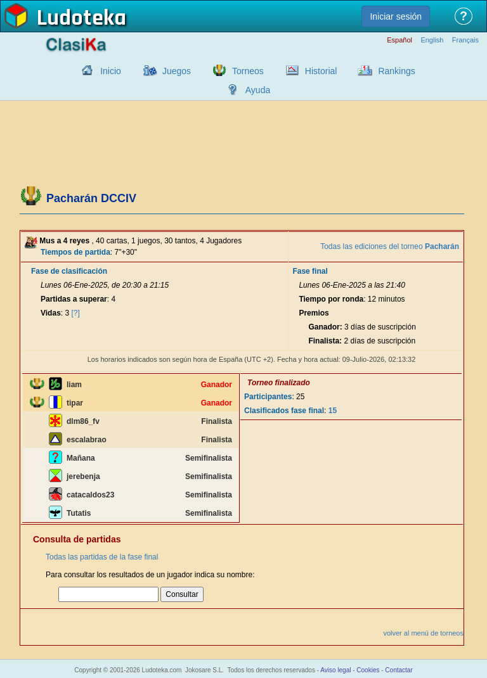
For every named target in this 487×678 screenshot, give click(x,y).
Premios (313, 313)
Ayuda (257, 90)
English (431, 40)
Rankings (396, 71)
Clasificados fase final (284, 410)
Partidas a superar (74, 299)
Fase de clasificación (69, 271)
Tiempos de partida (75, 252)
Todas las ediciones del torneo (389, 246)
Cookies (367, 670)
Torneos (248, 71)
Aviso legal (335, 670)
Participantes (268, 396)
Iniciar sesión (396, 16)
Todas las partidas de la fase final (102, 557)
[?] (76, 313)
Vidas (51, 313)
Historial (321, 71)
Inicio (110, 71)
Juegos (176, 71)
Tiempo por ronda (331, 299)
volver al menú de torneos (423, 633)
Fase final (309, 271)
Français (465, 40)
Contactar (398, 670)
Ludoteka (81, 18)
